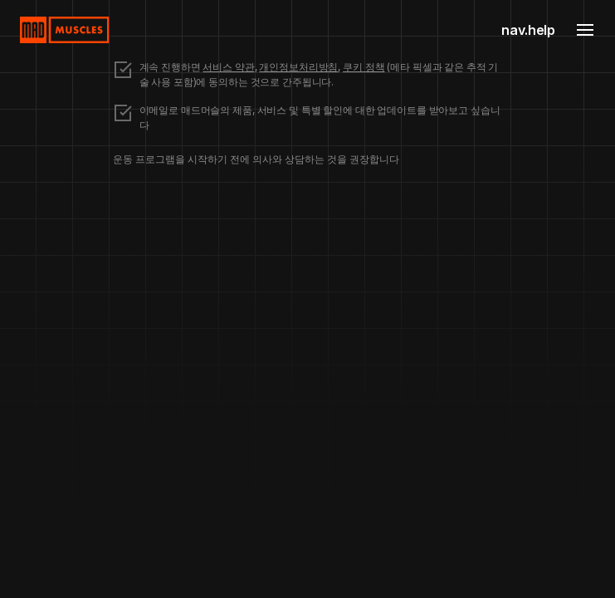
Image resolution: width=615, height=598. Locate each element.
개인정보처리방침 (298, 67)
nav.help (528, 30)
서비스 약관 (228, 67)
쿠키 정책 (363, 67)
